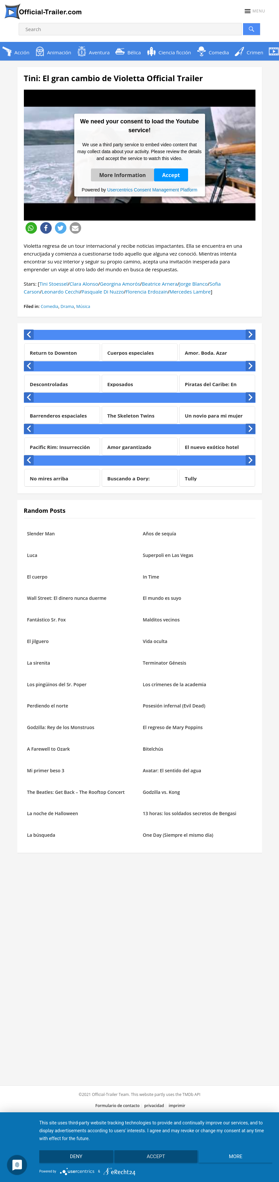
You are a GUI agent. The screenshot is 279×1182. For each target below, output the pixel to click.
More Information (122, 174)
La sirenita (38, 663)
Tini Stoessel (53, 283)
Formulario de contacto (118, 1105)
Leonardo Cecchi (60, 291)
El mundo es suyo (162, 598)
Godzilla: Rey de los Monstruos (61, 727)
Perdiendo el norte (47, 706)
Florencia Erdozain (147, 291)
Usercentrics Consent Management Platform (152, 189)
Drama (67, 306)
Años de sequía (159, 533)
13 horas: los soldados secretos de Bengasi (189, 813)
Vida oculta (155, 641)
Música (83, 306)
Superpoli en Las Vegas (168, 555)
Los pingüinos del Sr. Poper (57, 684)
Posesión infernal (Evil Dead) (174, 706)
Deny (74, 1158)
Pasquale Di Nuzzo (102, 291)
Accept (171, 174)
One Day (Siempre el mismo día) (178, 835)
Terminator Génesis (164, 663)
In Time (151, 577)
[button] (255, 11)
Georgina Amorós (120, 283)
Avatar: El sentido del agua (172, 770)
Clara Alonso (83, 283)
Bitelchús (153, 749)
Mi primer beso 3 (45, 770)
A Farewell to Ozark (48, 749)
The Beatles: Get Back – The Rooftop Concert (76, 792)
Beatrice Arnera (160, 283)
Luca (32, 555)
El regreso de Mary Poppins (173, 727)
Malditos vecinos (161, 620)
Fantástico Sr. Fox (46, 620)
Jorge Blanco (193, 283)
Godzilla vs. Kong (161, 792)
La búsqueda (41, 835)
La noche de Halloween (52, 813)
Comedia (49, 306)
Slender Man (41, 533)
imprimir (177, 1105)
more (238, 1158)
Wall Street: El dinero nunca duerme (67, 598)
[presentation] (29, 334)
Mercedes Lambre (190, 291)
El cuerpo (37, 577)
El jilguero (38, 641)
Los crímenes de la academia (174, 684)
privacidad (154, 1105)
